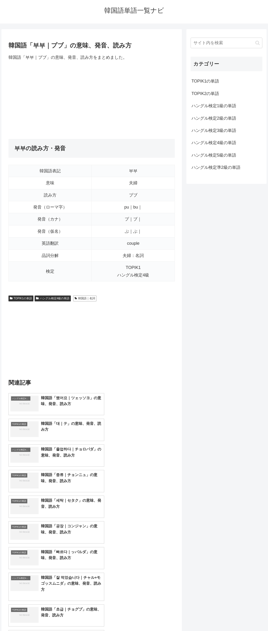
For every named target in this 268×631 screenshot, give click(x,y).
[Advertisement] (91, 100)
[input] (227, 43)
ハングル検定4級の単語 (52, 298)
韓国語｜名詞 (85, 298)
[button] (257, 43)
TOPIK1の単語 (21, 298)
